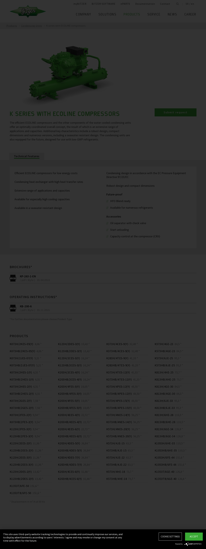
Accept (194, 536)
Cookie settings (170, 536)
